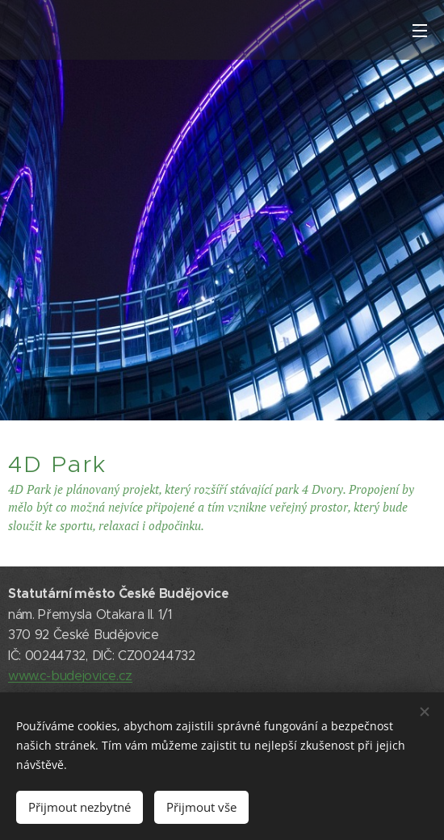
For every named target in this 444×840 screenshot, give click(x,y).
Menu (420, 30)
